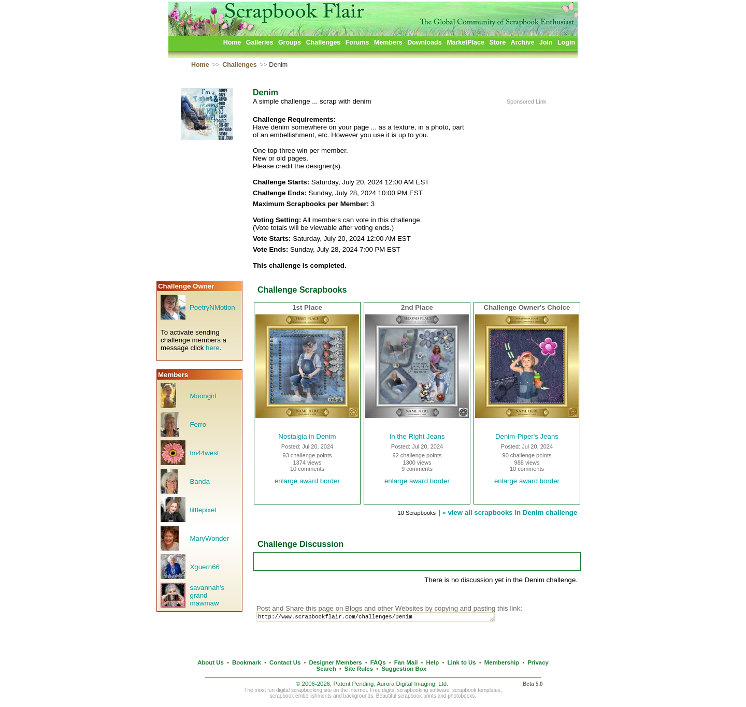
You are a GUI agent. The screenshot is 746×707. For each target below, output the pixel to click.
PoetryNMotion (212, 307)
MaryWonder (209, 538)
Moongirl (203, 396)
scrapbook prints (417, 696)
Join (546, 42)
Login (566, 42)
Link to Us (462, 662)
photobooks (461, 696)
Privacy (538, 662)
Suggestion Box (403, 669)
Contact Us (284, 662)
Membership (501, 662)
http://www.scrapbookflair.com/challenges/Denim (384, 617)
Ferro (198, 424)
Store (497, 42)
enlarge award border (307, 481)
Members (388, 42)
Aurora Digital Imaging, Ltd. (412, 684)
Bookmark (246, 662)
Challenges (323, 42)
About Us (210, 662)
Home (232, 42)
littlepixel (203, 510)
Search (326, 669)
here (213, 348)
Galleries (260, 42)
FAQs (378, 662)
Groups (289, 42)
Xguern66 (205, 567)
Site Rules (359, 669)
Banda (199, 481)
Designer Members (335, 662)
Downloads (424, 42)
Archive (523, 42)
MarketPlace (465, 42)
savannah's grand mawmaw (207, 595)
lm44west (204, 453)
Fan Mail (406, 662)
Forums (357, 42)
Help (432, 662)
